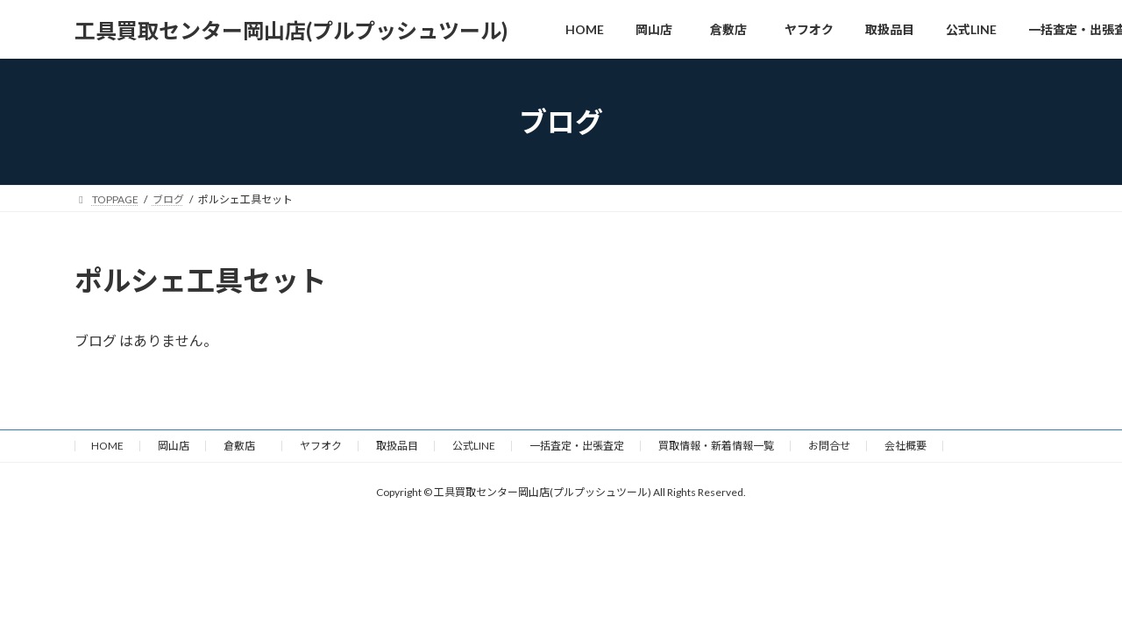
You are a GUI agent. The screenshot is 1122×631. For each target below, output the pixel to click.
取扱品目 (397, 445)
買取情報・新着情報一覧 (716, 445)
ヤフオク (321, 445)
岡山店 (173, 445)
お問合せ (829, 445)
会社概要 (905, 445)
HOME (107, 445)
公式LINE (473, 445)
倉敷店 (245, 445)
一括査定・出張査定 (576, 445)
